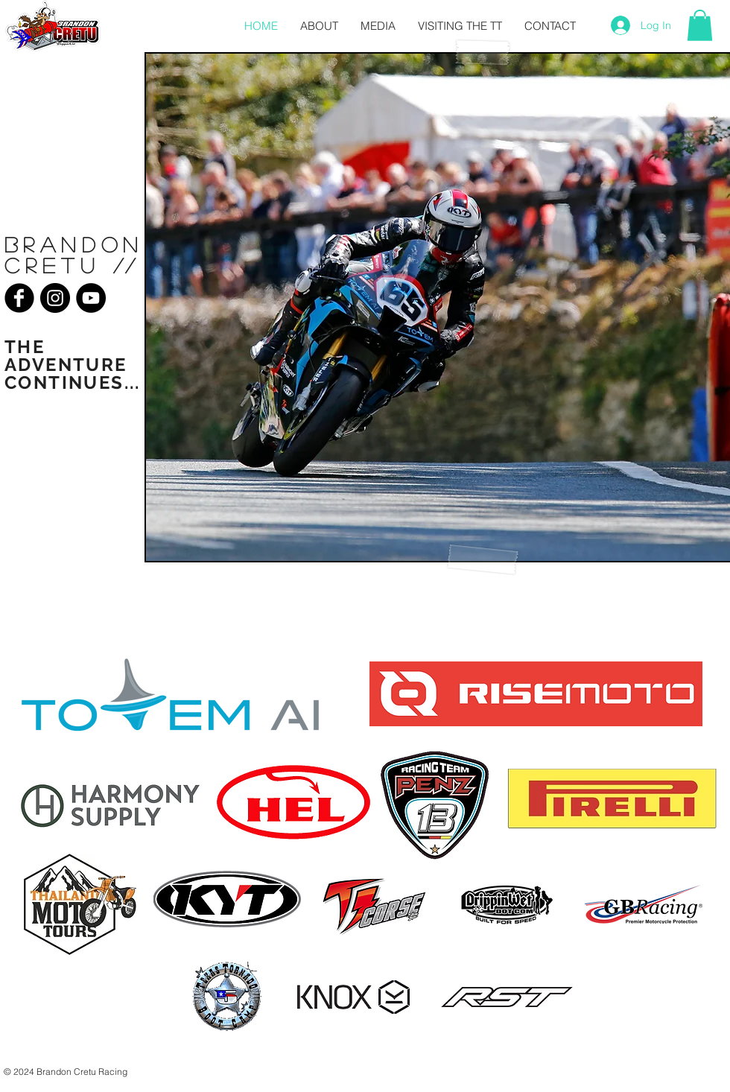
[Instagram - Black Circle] (55, 298)
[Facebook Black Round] (19, 298)
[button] (700, 25)
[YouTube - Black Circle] (91, 298)
